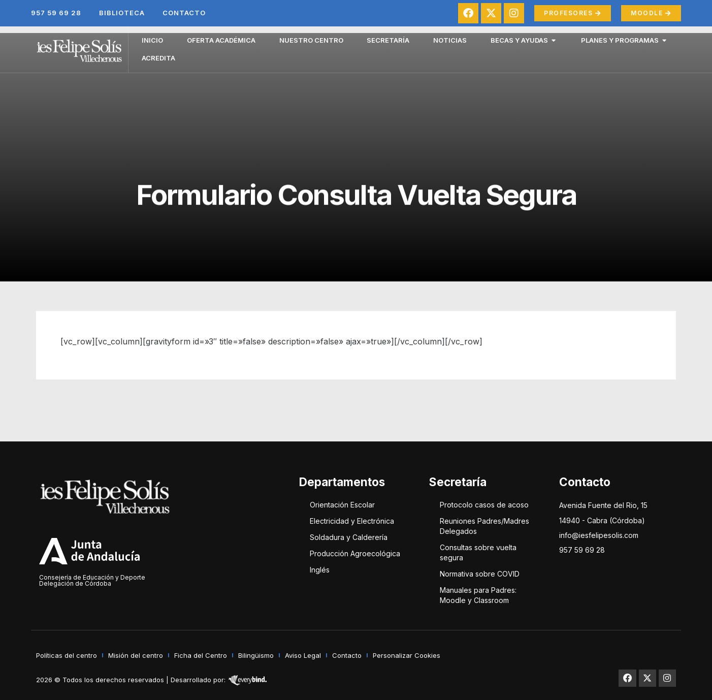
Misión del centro (135, 655)
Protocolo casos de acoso (484, 504)
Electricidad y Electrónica (352, 521)
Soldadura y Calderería (348, 537)
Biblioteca (122, 13)
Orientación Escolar (342, 504)
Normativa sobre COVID (480, 573)
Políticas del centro (66, 655)
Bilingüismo (256, 655)
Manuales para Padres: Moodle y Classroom (478, 595)
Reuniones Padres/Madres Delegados (484, 526)
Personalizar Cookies (406, 655)
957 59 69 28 (56, 13)
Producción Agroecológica (355, 553)
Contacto (184, 13)
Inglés (320, 569)
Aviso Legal (303, 655)
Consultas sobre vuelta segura (478, 552)
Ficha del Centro (200, 655)
